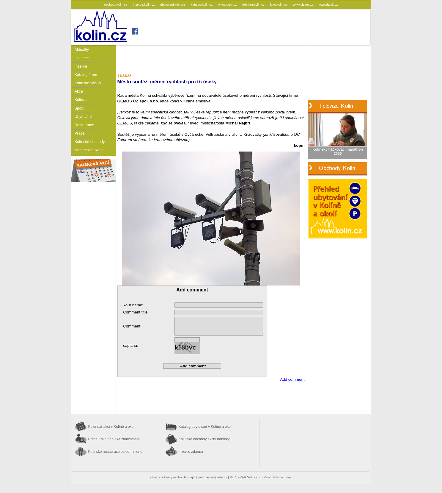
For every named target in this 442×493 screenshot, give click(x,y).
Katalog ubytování (205, 427)
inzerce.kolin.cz (144, 4)
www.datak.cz (328, 4)
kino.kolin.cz (279, 4)
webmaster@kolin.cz (212, 477)
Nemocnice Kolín (89, 150)
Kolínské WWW (88, 83)
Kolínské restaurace (115, 452)
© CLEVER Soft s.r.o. (245, 477)
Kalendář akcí (112, 427)
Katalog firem (86, 74)
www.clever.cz (303, 4)
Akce (79, 91)
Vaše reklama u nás (277, 477)
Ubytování (83, 116)
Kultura (81, 99)
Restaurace (84, 125)
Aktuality (82, 49)
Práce (80, 133)
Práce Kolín (114, 439)
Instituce (82, 58)
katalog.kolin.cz (202, 4)
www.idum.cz (227, 4)
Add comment (292, 379)
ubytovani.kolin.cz (173, 4)
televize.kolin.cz (253, 4)
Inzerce (81, 66)
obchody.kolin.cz (116, 4)
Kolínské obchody (90, 141)
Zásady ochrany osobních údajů (172, 477)
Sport (79, 108)
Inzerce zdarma (191, 452)
